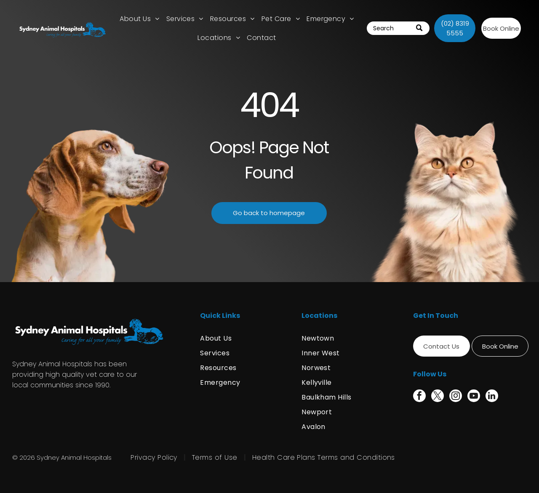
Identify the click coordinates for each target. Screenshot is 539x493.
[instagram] (455, 396)
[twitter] (437, 396)
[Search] (398, 28)
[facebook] (419, 396)
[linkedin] (492, 396)
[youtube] (473, 396)
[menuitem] (139, 18)
